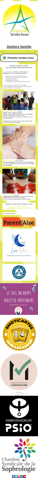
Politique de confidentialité (15, 393)
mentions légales (24, 393)
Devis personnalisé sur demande (19, 207)
